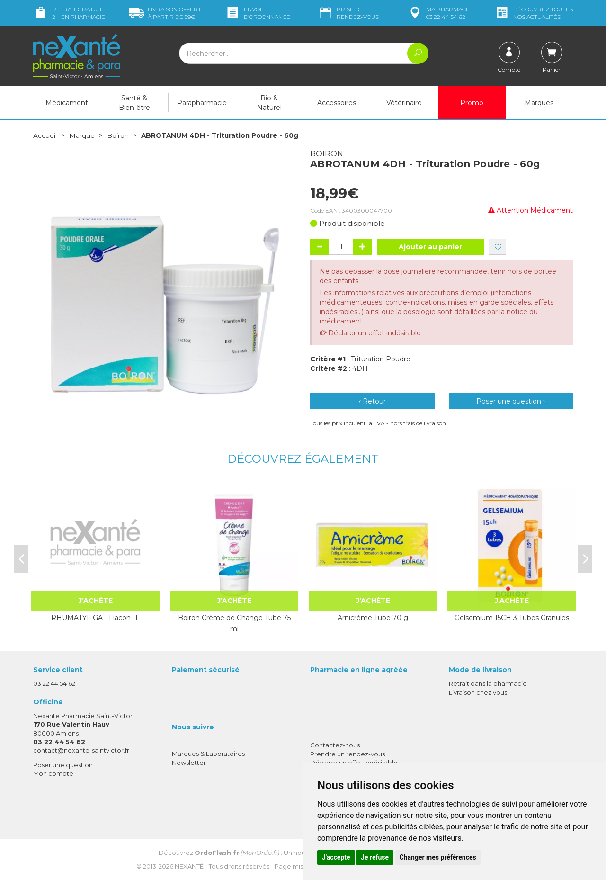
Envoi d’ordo (257, 13)
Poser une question (63, 765)
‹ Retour (372, 401)
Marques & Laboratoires (208, 753)
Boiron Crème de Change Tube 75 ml (234, 622)
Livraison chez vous (478, 692)
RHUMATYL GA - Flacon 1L (95, 617)
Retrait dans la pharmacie (488, 683)
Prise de (348, 13)
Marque (82, 135)
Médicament (66, 103)
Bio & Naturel (269, 103)
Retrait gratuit (69, 13)
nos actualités (533, 13)
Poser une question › (510, 401)
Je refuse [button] (375, 857)
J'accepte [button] (336, 857)
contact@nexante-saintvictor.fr (81, 749)
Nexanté (189, 866)
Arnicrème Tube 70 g (373, 617)
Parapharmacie (202, 103)
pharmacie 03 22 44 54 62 (439, 13)
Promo (471, 103)
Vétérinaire (404, 103)
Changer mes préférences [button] (438, 857)
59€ (167, 13)
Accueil (45, 135)
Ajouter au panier (430, 246)
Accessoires (336, 103)
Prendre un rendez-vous (347, 753)
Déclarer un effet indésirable (374, 333)
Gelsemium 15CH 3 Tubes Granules (511, 617)
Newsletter (189, 762)
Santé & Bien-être (134, 103)
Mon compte (53, 773)
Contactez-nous (335, 745)
